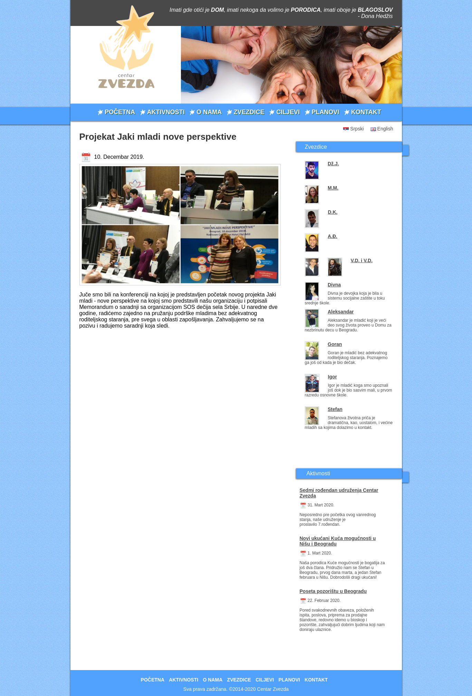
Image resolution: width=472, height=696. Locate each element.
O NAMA (209, 112)
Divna (334, 284)
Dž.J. (333, 163)
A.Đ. (332, 236)
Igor (332, 376)
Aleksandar (341, 311)
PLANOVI (325, 112)
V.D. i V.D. (362, 260)
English (385, 128)
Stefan (335, 409)
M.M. (333, 188)
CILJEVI (288, 112)
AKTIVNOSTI (166, 112)
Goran (335, 344)
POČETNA (120, 112)
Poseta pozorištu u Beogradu (333, 591)
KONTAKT (366, 112)
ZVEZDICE (249, 112)
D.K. (332, 212)
